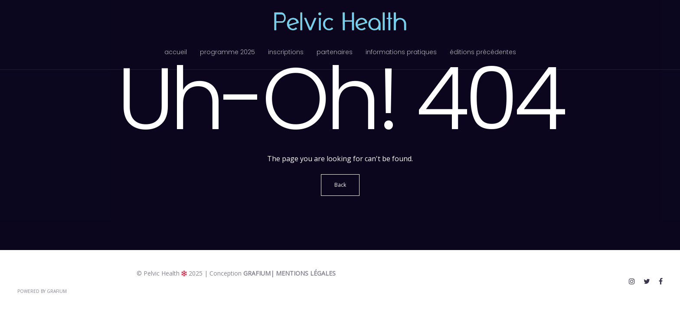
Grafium (257, 273)
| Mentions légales (303, 273)
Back (340, 184)
